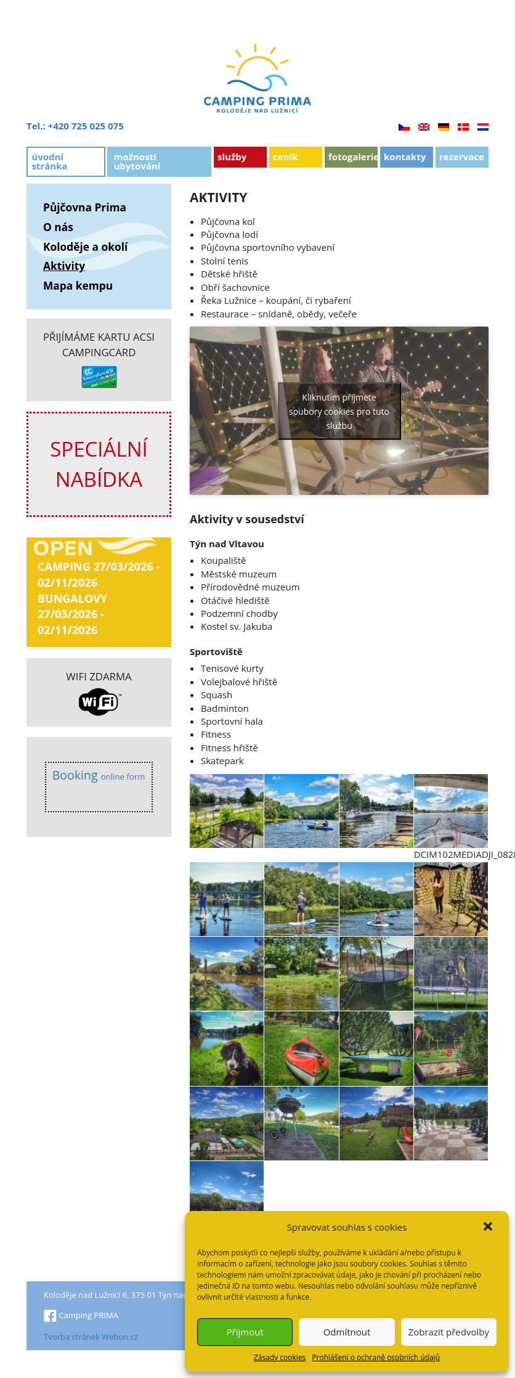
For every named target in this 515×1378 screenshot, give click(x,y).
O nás (58, 226)
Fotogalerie (353, 156)
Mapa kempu (78, 285)
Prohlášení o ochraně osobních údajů (376, 1357)
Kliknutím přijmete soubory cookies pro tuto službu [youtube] (339, 411)
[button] (489, 1227)
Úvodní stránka (49, 161)
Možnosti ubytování (137, 161)
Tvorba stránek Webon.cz (91, 1336)
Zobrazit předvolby (448, 1332)
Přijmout (245, 1332)
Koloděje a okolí (85, 246)
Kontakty (405, 156)
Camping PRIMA (81, 1315)
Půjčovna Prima (84, 207)
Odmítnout (347, 1332)
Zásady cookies (280, 1357)
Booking (98, 775)
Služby (231, 156)
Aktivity (64, 265)
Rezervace (461, 156)
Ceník (285, 156)
